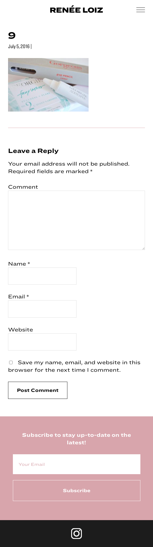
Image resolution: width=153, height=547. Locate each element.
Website (20, 329)
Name (19, 263)
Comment (23, 187)
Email (18, 296)
